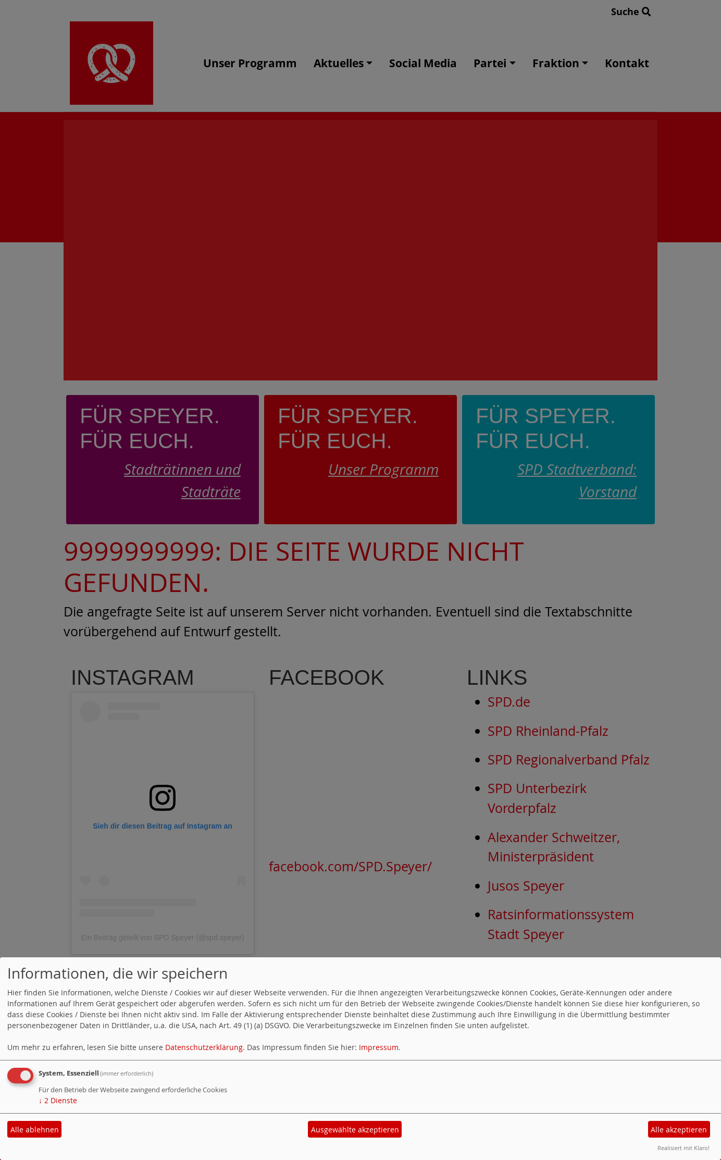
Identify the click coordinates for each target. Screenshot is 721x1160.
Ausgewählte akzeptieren (355, 1129)
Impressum (379, 1047)
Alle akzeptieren (679, 1129)
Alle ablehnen (34, 1129)
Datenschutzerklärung (204, 1047)
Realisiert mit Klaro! (683, 1148)
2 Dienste (58, 1100)
